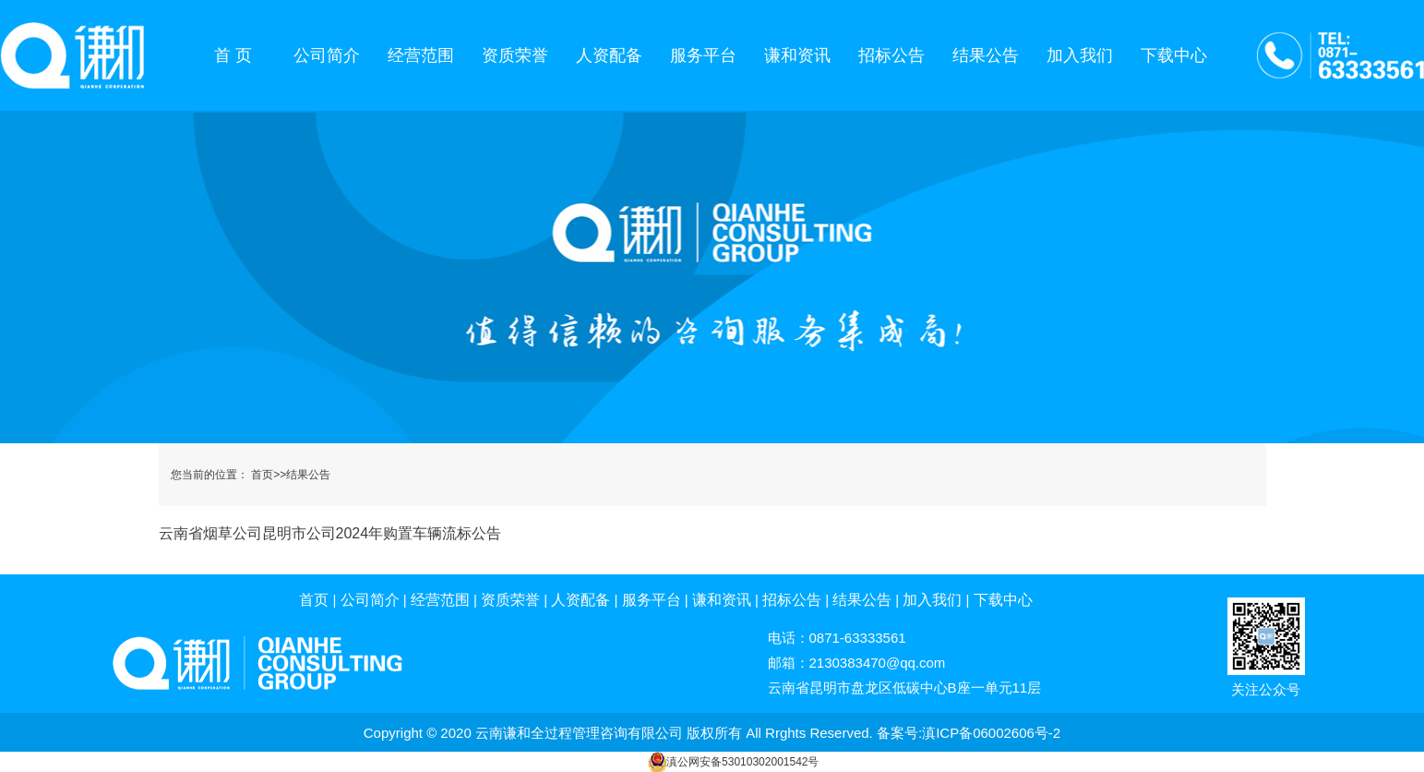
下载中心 (1174, 55)
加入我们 (1080, 55)
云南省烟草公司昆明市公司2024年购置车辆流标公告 (330, 533)
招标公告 (891, 55)
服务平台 (703, 55)
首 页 (233, 55)
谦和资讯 (797, 55)
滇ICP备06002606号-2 (991, 733)
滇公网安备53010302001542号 (742, 761)
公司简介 (326, 55)
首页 (262, 474)
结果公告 (985, 55)
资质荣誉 (515, 55)
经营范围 (421, 55)
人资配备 (609, 55)
